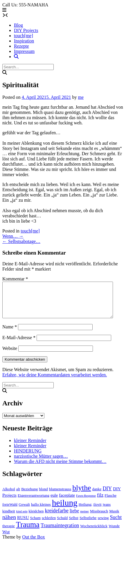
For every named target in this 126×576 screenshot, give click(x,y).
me (81, 97)
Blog (18, 25)
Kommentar (15, 278)
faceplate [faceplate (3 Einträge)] (67, 502)
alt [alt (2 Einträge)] (18, 496)
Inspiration (24, 40)
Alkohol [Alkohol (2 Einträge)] (8, 496)
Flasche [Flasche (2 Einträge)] (110, 502)
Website (9, 355)
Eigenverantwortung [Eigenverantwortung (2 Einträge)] (33, 502)
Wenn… (13, 236)
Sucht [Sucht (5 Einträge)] (116, 524)
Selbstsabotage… (21, 241)
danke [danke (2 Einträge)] (96, 496)
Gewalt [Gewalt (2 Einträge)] (24, 511)
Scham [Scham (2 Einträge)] (35, 525)
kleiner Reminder (30, 447)
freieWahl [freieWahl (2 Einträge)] (9, 511)
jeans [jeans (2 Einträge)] (107, 511)
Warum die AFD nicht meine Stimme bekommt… (60, 468)
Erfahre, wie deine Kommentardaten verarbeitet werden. (54, 381)
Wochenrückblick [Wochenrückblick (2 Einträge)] (93, 533)
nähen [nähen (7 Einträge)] (9, 524)
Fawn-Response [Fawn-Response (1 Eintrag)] (86, 502)
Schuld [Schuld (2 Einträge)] (62, 525)
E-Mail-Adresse (18, 344)
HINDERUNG (28, 457)
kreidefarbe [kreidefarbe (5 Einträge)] (57, 517)
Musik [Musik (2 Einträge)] (114, 518)
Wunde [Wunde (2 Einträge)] (114, 533)
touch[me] (23, 35)
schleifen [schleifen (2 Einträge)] (49, 525)
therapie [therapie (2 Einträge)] (8, 533)
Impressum (24, 51)
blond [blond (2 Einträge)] (43, 496)
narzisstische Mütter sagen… (41, 463)
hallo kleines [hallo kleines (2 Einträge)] (41, 511)
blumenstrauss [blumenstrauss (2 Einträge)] (60, 496)
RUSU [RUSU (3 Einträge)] (23, 524)
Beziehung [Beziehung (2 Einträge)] (29, 496)
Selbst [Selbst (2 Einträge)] (73, 525)
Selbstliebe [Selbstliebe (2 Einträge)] (88, 525)
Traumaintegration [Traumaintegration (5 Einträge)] (60, 532)
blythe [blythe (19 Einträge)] (81, 495)
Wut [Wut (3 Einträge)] (6, 538)
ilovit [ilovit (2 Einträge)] (97, 511)
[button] (4, 10)
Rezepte (21, 46)
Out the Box (33, 543)
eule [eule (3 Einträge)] (54, 502)
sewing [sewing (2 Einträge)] (103, 525)
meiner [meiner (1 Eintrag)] (84, 518)
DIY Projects (26, 30)
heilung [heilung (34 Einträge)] (65, 509)
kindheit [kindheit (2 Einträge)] (8, 518)
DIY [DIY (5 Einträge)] (107, 495)
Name (9, 333)
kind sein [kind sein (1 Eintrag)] (22, 518)
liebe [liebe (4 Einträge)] (74, 517)
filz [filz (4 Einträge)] (100, 502)
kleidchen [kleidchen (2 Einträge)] (36, 518)
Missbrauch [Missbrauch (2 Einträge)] (99, 518)
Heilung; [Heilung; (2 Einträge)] (85, 511)
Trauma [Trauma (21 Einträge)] (27, 531)
